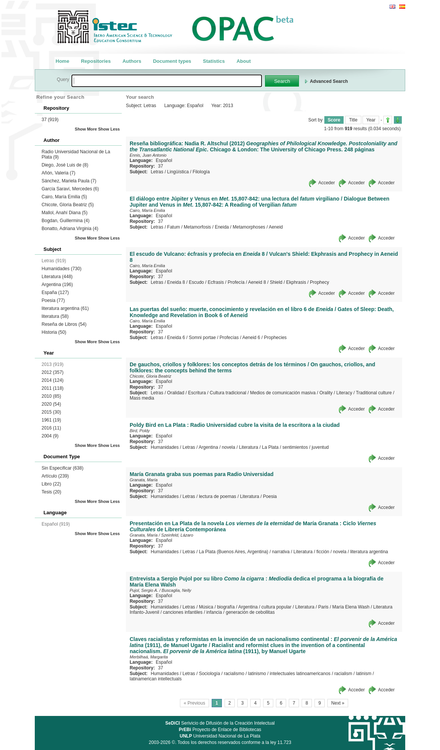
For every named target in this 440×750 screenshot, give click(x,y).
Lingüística (178, 171)
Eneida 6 (176, 337)
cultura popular (276, 607)
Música (206, 607)
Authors (131, 61)
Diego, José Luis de (65, 165)
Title (353, 120)
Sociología (209, 673)
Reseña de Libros (64, 324)
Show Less (109, 129)
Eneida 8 (176, 282)
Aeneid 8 (257, 282)
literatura (55, 316)
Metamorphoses (249, 227)
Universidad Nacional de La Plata (220, 736)
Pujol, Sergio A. (144, 590)
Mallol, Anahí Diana (64, 212)
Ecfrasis (216, 282)
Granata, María (144, 480)
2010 (51, 396)
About (244, 61)
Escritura (197, 392)
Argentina (57, 284)
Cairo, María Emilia (64, 196)
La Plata (270, 447)
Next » (337, 703)
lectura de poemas (217, 496)
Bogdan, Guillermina (66, 220)
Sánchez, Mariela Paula (69, 181)
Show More (86, 129)
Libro (51, 484)
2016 (51, 428)
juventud (319, 447)
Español (164, 160)
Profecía (236, 282)
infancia (214, 612)
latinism (364, 673)
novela (228, 447)
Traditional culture (374, 392)
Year (370, 120)
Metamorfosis (197, 227)
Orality (326, 392)
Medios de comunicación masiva (283, 392)
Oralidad (175, 392)
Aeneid (276, 227)
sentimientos (295, 447)
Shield (276, 282)
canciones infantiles (183, 612)
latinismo (257, 673)
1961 (51, 420)
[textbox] (166, 81)
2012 (53, 372)
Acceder (326, 182)
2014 (53, 380)
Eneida (222, 227)
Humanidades (61, 268)
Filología (200, 171)
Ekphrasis (296, 282)
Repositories (96, 61)
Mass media (142, 398)
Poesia (53, 300)
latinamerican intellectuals (155, 679)
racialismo (234, 673)
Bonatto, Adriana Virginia (70, 228)
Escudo (196, 282)
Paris (323, 607)
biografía (226, 607)
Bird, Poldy (140, 430)
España (55, 292)
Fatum (173, 227)
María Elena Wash (350, 607)
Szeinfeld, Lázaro (177, 535)
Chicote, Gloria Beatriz (68, 204)
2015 (51, 412)
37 (50, 119)
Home (62, 61)
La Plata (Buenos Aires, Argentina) (233, 551)
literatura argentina (65, 308)
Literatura (57, 276)
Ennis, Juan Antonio (148, 155)
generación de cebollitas (250, 612)
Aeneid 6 (251, 337)
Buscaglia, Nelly (176, 590)
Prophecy (319, 282)
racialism (343, 673)
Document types (172, 61)
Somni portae (202, 337)
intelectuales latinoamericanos (300, 673)
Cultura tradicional (228, 392)
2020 (51, 404)
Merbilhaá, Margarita (149, 657)
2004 (50, 436)
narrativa (281, 551)
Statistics (214, 61)
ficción (322, 551)
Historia (54, 332)
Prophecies (275, 337)
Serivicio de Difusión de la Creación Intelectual (220, 723)
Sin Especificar (63, 468)
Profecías (229, 337)
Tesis (51, 492)
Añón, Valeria (58, 173)
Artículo (55, 476)
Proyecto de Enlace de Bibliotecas (220, 729)
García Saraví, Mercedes (70, 188)
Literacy (344, 392)
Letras (157, 171)
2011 (53, 388)
